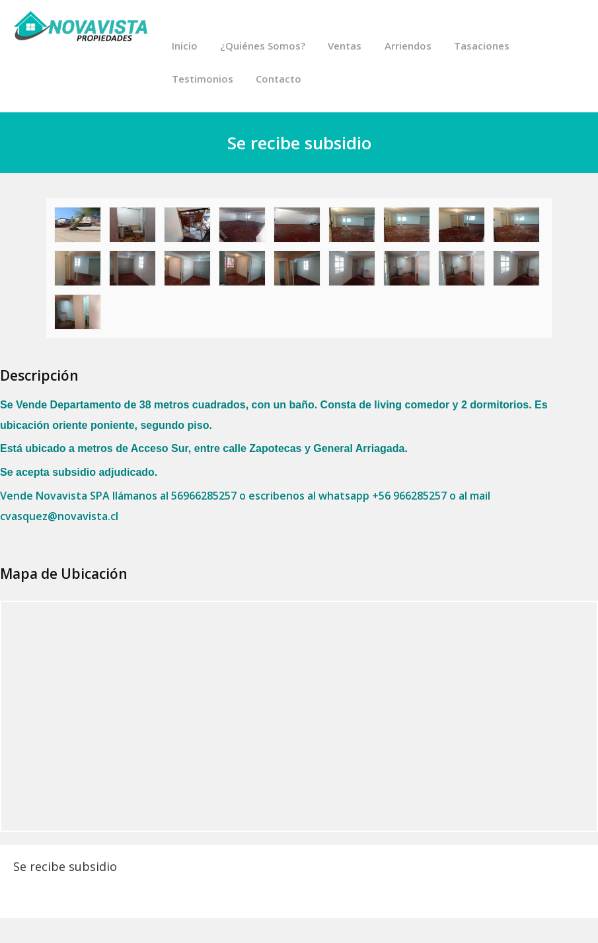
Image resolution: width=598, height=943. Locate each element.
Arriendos (406, 46)
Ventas (344, 46)
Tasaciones (480, 46)
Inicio (184, 46)
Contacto (278, 79)
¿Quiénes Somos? (262, 46)
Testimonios (202, 79)
